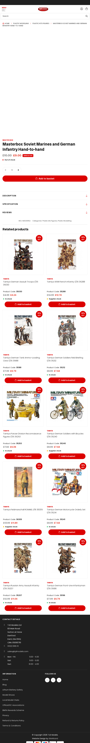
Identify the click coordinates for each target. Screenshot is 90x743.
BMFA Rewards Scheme (13, 710)
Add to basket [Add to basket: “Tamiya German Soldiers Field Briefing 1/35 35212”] (68, 380)
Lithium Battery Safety (13, 689)
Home (7, 23)
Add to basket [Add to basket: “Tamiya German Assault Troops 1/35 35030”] (24, 304)
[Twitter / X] (53, 680)
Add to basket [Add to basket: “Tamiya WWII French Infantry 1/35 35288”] (68, 304)
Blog (5, 684)
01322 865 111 (13, 646)
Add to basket (47, 178)
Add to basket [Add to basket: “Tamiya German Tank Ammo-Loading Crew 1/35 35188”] (24, 380)
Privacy (6, 715)
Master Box (8, 140)
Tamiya (6, 279)
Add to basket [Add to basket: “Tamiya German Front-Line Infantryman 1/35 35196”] (68, 608)
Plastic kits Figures (41, 23)
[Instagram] (59, 680)
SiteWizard (53, 738)
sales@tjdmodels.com (18, 651)
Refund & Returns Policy (13, 720)
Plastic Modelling (21, 23)
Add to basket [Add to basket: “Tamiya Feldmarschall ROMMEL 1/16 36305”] (24, 532)
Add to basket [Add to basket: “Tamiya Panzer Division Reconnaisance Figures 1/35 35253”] (24, 456)
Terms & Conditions (12, 725)
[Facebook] (47, 680)
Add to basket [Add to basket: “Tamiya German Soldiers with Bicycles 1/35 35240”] (68, 456)
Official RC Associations (13, 705)
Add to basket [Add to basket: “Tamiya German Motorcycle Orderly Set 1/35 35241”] (68, 532)
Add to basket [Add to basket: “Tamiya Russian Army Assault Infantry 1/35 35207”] (24, 608)
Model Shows (9, 695)
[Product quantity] (12, 170)
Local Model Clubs (11, 700)
